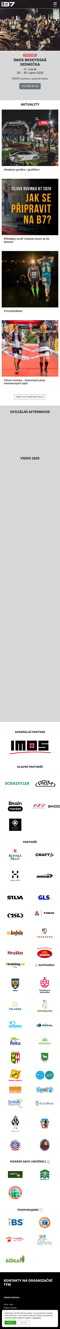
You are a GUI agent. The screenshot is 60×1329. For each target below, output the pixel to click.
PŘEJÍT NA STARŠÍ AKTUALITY (30, 396)
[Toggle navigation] (55, 4)
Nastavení (23, 1322)
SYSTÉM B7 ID (30, 86)
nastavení (37, 1318)
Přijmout (10, 1322)
